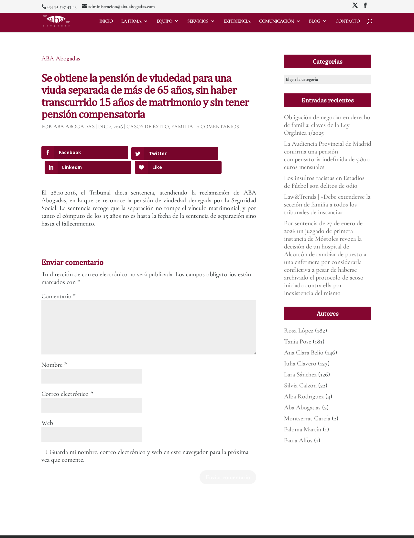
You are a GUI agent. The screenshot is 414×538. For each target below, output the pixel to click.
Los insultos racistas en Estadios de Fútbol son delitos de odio (324, 182)
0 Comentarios (218, 126)
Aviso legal (148, 529)
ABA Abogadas (60, 58)
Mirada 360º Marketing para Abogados (105, 529)
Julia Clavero (300, 363)
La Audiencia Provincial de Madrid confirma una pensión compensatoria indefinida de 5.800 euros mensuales (327, 155)
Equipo (164, 21)
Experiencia (236, 21)
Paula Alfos (298, 440)
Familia (182, 126)
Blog (314, 21)
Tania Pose (297, 341)
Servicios (197, 21)
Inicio (106, 21)
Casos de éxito (147, 126)
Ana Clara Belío (303, 352)
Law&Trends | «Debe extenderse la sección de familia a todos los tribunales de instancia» (327, 204)
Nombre (54, 350)
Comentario (58, 281)
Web (47, 408)
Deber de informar (212, 529)
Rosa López (298, 330)
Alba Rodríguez (304, 396)
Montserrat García (307, 418)
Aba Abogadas (302, 407)
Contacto (347, 21)
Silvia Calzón (300, 385)
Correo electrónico (67, 379)
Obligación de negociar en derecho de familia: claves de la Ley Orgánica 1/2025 (327, 125)
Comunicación (276, 21)
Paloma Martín (302, 429)
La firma (131, 21)
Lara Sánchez (300, 374)
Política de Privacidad (177, 529)
